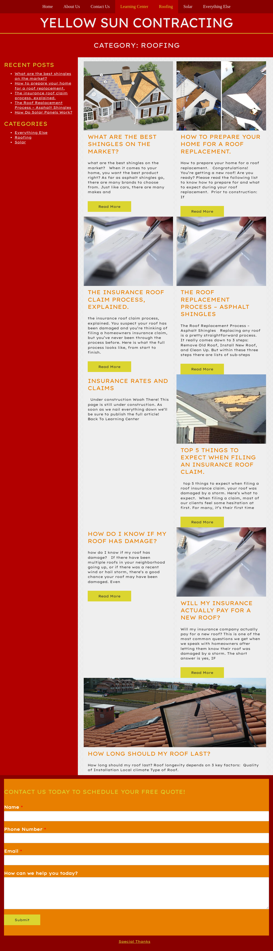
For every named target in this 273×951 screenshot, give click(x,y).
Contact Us (100, 6)
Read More (109, 206)
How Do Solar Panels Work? (43, 112)
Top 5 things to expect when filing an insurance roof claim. (218, 461)
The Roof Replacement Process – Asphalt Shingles (214, 303)
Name (13, 807)
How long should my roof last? (149, 753)
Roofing (166, 6)
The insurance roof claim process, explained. (126, 299)
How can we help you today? (41, 873)
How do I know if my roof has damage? (127, 537)
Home (47, 6)
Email (13, 851)
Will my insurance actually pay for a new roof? (216, 610)
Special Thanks (134, 941)
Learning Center (134, 6)
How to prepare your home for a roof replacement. (220, 144)
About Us (71, 6)
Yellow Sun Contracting (136, 22)
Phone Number (25, 829)
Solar (187, 6)
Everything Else (217, 6)
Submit (22, 920)
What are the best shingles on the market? (122, 144)
